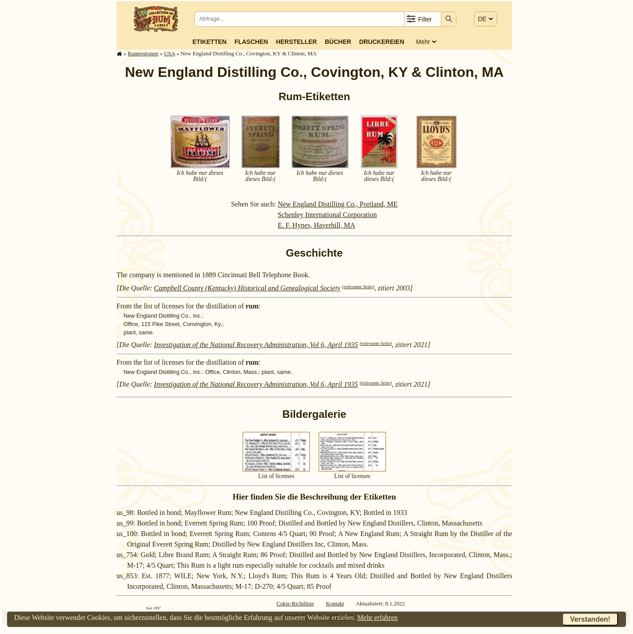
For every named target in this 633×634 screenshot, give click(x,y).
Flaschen (251, 41)
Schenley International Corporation (327, 214)
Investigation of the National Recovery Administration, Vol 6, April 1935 (256, 344)
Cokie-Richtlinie (295, 604)
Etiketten (210, 41)
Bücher (338, 41)
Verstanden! (590, 619)
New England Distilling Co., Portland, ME (338, 204)
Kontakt (335, 604)
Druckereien (381, 41)
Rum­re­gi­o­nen (143, 54)
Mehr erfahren (377, 617)
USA (169, 54)
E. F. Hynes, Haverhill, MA (316, 225)
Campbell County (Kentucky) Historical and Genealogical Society (247, 288)
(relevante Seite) (358, 286)
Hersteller (296, 41)
